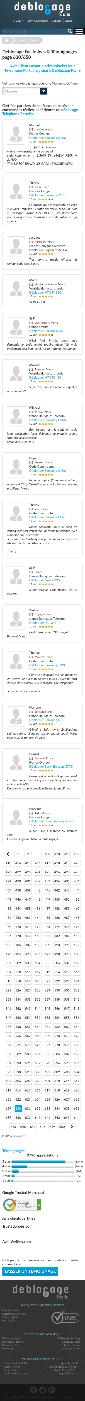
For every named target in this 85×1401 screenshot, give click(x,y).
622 (18, 1099)
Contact (56, 20)
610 (57, 1081)
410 (57, 854)
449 (47, 899)
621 (8, 1099)
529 (47, 990)
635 (67, 1108)
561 (47, 1027)
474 (57, 927)
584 (37, 1054)
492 (76, 945)
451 (67, 899)
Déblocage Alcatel (70, 1348)
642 (57, 1117)
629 (8, 1108)
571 (67, 1036)
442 (57, 890)
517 (8, 981)
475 (67, 927)
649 (52, 1127)
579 (67, 1045)
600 (37, 1072)
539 (67, 999)
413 (8, 863)
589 (8, 1063)
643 (67, 1117)
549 (8, 1017)
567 (28, 1036)
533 (8, 999)
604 (76, 1072)
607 (28, 1081)
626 (57, 1099)
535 (28, 999)
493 (8, 954)
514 (57, 972)
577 (47, 1045)
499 (67, 954)
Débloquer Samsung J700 (47, 665)
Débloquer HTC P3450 (45, 377)
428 (76, 872)
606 (18, 1081)
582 (18, 1054)
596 (76, 1063)
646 (23, 1127)
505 (47, 963)
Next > (71, 1126)
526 (18, 990)
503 (28, 963)
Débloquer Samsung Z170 (47, 195)
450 (57, 899)
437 (8, 890)
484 (76, 936)
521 (47, 981)
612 (76, 1081)
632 (37, 1108)
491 (67, 945)
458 (57, 908)
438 (18, 890)
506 (57, 963)
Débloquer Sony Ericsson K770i (51, 766)
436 (76, 881)
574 (18, 1045)
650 (62, 1127)
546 (57, 1008)
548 (76, 1008)
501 (8, 963)
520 (37, 981)
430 (18, 881)
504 (37, 963)
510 (18, 972)
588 (76, 1054)
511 (28, 972)
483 (67, 936)
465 (47, 917)
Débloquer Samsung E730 (47, 720)
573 (8, 1045)
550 (18, 1017)
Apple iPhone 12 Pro (66, 1370)
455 (28, 908)
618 (57, 1090)
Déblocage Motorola (13, 1341)
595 (67, 1063)
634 (57, 1108)
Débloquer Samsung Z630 (47, 331)
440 (37, 890)
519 (28, 981)
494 (18, 954)
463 (28, 917)
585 (47, 1054)
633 (47, 1108)
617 (47, 1090)
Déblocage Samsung (69, 1338)
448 (37, 899)
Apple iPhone (11, 1370)
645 (13, 1127)
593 (47, 1063)
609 (47, 1081)
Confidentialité (10, 1317)
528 (37, 990)
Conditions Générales (14, 1313)
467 (67, 917)
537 (47, 999)
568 (37, 1036)
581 (8, 1054)
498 (57, 954)
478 (18, 936)
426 (57, 872)
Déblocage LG (9, 1348)
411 (67, 854)
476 (76, 927)
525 (8, 990)
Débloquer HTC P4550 (45, 292)
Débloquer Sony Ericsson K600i (51, 821)
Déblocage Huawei (70, 1345)
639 (28, 1117)
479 (28, 936)
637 (8, 1117)
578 (57, 1045)
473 (47, 927)
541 (8, 1008)
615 (28, 1090)
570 (57, 1036)
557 (8, 1027)
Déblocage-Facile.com (42, 1292)
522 (57, 981)
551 (28, 1017)
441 (47, 890)
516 (76, 972)
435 (67, 881)
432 (37, 881)
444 (76, 890)
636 (76, 1108)
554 (57, 1017)
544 (37, 1008)
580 (76, 1045)
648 (42, 1127)
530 (57, 990)
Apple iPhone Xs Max (15, 1373)
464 (37, 917)
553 (47, 1017)
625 (47, 1099)
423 (28, 872)
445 (8, 899)
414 (18, 863)
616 (37, 1090)
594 (57, 1063)
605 (8, 1081)
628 (76, 1099)
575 (28, 1045)
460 (76, 908)
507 (67, 963)
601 (47, 1072)
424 (37, 872)
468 (76, 917)
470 (18, 927)
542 (18, 1008)
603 (67, 1072)
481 (47, 936)
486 (18, 945)
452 (76, 899)
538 (57, 999)
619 (67, 1090)
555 (67, 1017)
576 (37, 1045)
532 (76, 990)
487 (28, 945)
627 (67, 1099)
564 (76, 1027)
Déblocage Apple (11, 1338)
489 (47, 945)
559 (28, 1027)
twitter (42, 1389)
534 (18, 999)
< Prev (8, 854)
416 (37, 863)
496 (37, 954)
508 (76, 963)
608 (37, 1081)
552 (37, 1017)
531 (67, 990)
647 (32, 1127)
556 (76, 1017)
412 (76, 854)
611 (67, 1081)
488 (37, 945)
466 (57, 917)
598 (18, 1072)
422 (18, 872)
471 (28, 927)
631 (28, 1108)
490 (57, 945)
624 (37, 1099)
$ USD (17, 20)
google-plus (51, 1389)
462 (18, 917)
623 (28, 1099)
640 (37, 1117)
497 (47, 954)
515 (67, 972)
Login (68, 20)
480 (37, 936)
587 (67, 1054)
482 (57, 936)
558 (18, 1027)
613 (8, 1090)
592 (37, 1063)
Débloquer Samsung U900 (47, 138)
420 (76, 863)
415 (28, 863)
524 (76, 981)
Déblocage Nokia (70, 1341)
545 (47, 1008)
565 (8, 1036)
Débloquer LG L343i (43, 622)
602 (57, 1072)
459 (67, 908)
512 (37, 972)
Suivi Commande (38, 20)
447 (28, 899)
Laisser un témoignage (30, 1271)
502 (18, 963)
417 (47, 863)
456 (37, 908)
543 (28, 1008)
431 (28, 881)
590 (18, 1063)
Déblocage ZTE (10, 1345)
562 (57, 1027)
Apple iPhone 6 (12, 1366)
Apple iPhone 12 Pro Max (63, 1366)
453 (8, 908)
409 (47, 854)
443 (67, 890)
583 (28, 1054)
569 (47, 1036)
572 (76, 1036)
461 (8, 917)
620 (76, 1090)
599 (28, 1072)
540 (76, 999)
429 (8, 881)
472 (37, 927)
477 (8, 936)
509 (8, 972)
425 (47, 872)
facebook (33, 1389)
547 (67, 1008)
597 (8, 1072)
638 (18, 1117)
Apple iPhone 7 (69, 1363)
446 (18, 899)
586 (57, 1054)
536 (37, 999)
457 (47, 908)
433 (47, 881)
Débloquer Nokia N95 (44, 580)
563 (67, 1027)
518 (18, 981)
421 (8, 872)
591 (28, 1063)
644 (76, 1117)
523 (67, 981)
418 (57, 863)
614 (18, 1090)
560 (37, 1027)
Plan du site (8, 1320)
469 (8, 927)
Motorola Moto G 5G (15, 1363)
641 (47, 1117)
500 (76, 954)
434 (57, 881)
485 (8, 945)
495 (28, 954)
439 (28, 890)
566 (18, 1036)
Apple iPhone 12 (68, 1373)
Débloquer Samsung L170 (47, 517)
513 (47, 972)
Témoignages (27, 40)
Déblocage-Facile (43, 9)
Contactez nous (10, 1310)
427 (67, 872)
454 (18, 908)
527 (28, 990)
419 (67, 863)
